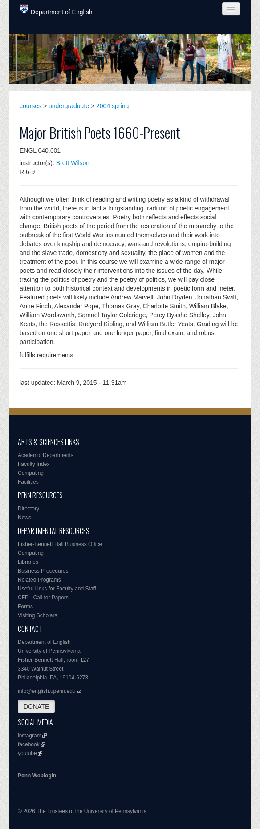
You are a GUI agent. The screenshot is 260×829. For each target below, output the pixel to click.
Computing (31, 473)
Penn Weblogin (37, 775)
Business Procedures (43, 571)
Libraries (28, 562)
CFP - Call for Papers (43, 597)
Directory (28, 508)
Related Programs (39, 580)
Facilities (28, 482)
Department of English (56, 10)
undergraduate (69, 105)
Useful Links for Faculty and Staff (57, 589)
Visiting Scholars (37, 615)
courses (30, 105)
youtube (27, 753)
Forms (25, 606)
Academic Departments (45, 455)
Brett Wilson (72, 162)
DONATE (36, 706)
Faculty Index (33, 464)
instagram (29, 735)
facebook (29, 744)
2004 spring (112, 105)
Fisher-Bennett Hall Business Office (60, 544)
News (24, 517)
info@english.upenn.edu (47, 691)
